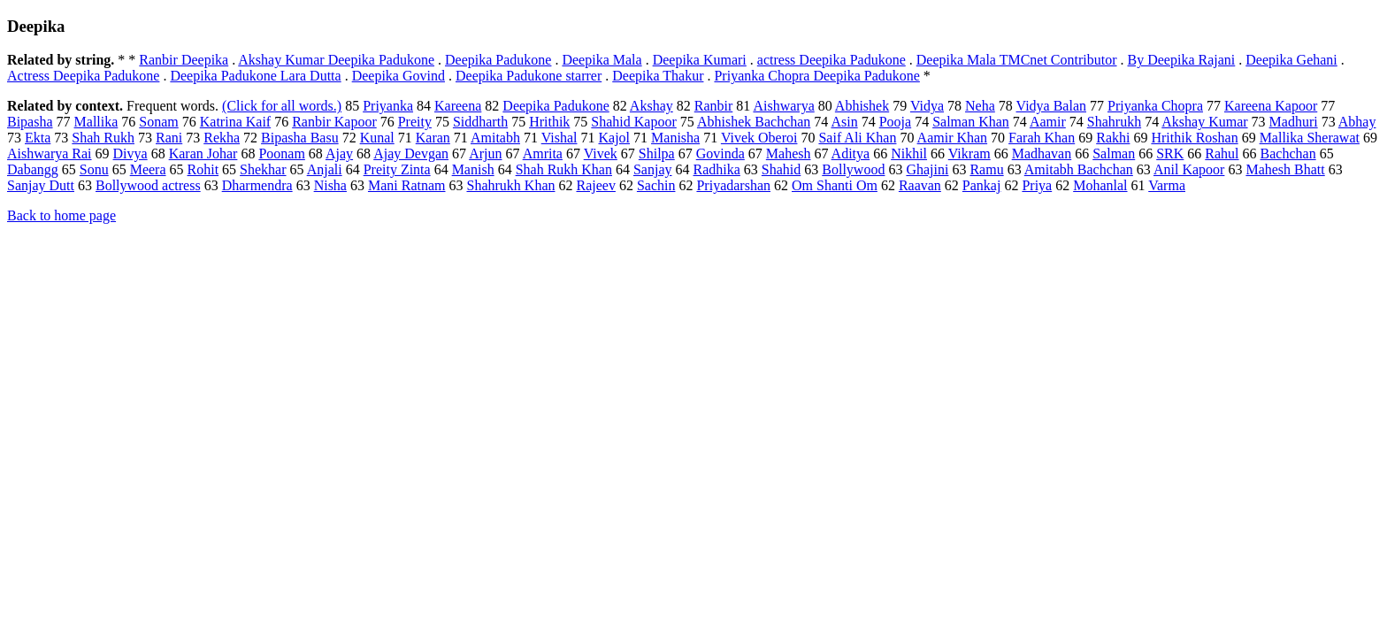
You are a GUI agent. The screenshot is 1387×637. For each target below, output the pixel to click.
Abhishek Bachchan (753, 121)
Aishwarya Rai (49, 153)
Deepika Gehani (1291, 59)
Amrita (543, 153)
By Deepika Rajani (1182, 59)
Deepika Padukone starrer (529, 75)
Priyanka (388, 105)
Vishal (559, 137)
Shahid (781, 169)
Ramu (986, 169)
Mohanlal (1100, 185)
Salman (1113, 153)
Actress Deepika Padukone (83, 75)
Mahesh (788, 153)
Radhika (717, 169)
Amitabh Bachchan (1078, 169)
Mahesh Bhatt (1284, 169)
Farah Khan (1041, 137)
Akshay (651, 105)
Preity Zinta (397, 169)
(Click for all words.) (281, 105)
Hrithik (549, 121)
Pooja (895, 121)
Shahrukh (1114, 121)
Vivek (600, 153)
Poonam (281, 153)
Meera (148, 169)
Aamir (1048, 121)
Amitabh (495, 137)
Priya (1037, 185)
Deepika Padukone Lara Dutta (255, 75)
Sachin (656, 185)
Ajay (339, 153)
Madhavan (1042, 153)
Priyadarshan (733, 185)
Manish (473, 169)
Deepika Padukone (498, 59)
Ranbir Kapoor (334, 121)
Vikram (969, 153)
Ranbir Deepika (183, 59)
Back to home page (61, 215)
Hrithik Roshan (1194, 137)
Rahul (1221, 153)
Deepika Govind (398, 75)
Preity (415, 121)
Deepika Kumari (700, 59)
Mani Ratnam (407, 185)
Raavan (920, 185)
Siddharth (480, 121)
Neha (980, 105)
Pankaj (981, 185)
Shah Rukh (103, 137)
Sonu (94, 169)
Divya (130, 153)
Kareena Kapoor (1270, 105)
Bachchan (1288, 153)
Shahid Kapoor (633, 121)
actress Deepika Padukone (831, 59)
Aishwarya (783, 105)
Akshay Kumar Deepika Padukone (336, 59)
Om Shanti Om (834, 185)
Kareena (457, 105)
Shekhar (263, 169)
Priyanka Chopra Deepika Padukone (816, 75)
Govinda (720, 153)
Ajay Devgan (410, 153)
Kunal (377, 137)
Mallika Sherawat (1310, 137)
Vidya (927, 105)
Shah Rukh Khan (564, 169)
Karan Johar (203, 153)
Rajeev (595, 185)
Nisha (330, 185)
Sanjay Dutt (40, 185)
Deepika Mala (601, 59)
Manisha (675, 137)
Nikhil (909, 153)
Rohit (203, 169)
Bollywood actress (148, 185)
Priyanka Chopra (1155, 105)
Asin (844, 121)
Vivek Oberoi (759, 137)
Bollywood (853, 169)
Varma (1166, 185)
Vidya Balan (1051, 105)
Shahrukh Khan (511, 185)
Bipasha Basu (300, 137)
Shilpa (657, 153)
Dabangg (32, 169)
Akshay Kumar (1204, 121)
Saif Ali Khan (857, 137)
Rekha (221, 137)
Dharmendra (257, 185)
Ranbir (713, 105)
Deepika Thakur (657, 75)
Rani (169, 137)
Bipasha (30, 121)
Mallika (96, 121)
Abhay (1357, 121)
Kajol (615, 137)
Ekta (37, 137)
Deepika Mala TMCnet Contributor (1016, 59)
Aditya (850, 153)
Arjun (485, 153)
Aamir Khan (952, 137)
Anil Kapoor (1188, 169)
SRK (1170, 153)
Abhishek (862, 105)
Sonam (158, 121)
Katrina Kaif (235, 121)
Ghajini (927, 169)
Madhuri (1293, 121)
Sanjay (652, 169)
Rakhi (1113, 137)
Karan (433, 137)
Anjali (324, 169)
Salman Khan (970, 121)
